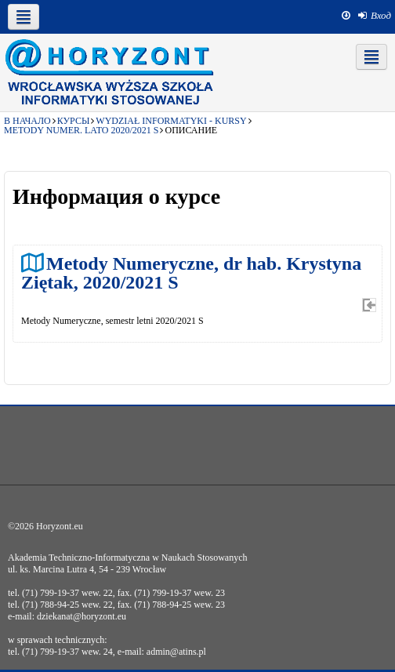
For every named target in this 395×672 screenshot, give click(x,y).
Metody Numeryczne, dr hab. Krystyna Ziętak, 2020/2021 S (191, 272)
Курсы (73, 120)
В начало (27, 120)
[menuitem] (374, 15)
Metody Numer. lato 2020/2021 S (81, 130)
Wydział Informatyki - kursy (171, 120)
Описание (191, 130)
